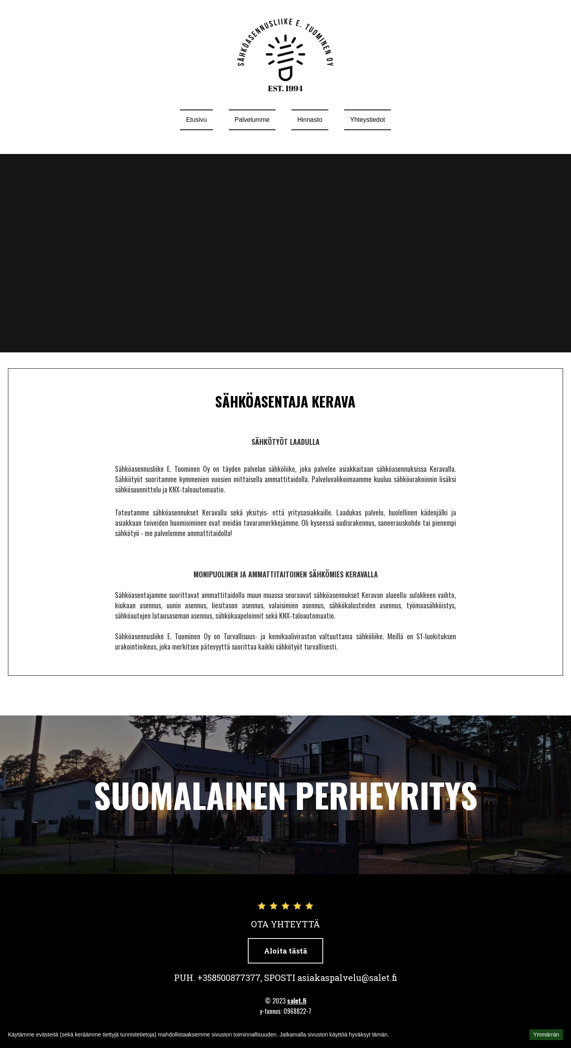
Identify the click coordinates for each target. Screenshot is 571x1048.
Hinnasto (309, 119)
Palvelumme (252, 119)
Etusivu (196, 119)
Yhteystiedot (367, 119)
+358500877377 (229, 977)
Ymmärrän (546, 1034)
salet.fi (297, 1001)
